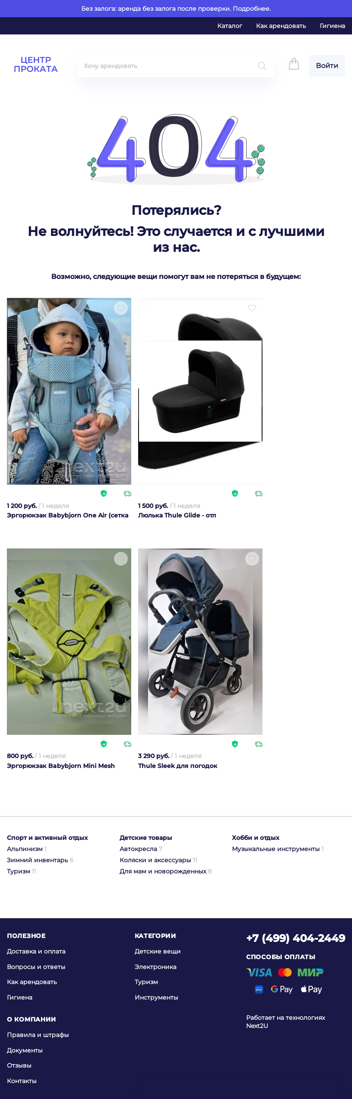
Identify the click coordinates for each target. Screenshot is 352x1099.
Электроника (155, 966)
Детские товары (146, 838)
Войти (327, 66)
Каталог (229, 26)
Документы (25, 1050)
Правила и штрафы (38, 1035)
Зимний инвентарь (40, 860)
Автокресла (141, 849)
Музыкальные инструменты (278, 849)
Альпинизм (26, 849)
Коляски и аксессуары (158, 860)
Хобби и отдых (255, 838)
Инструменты (156, 997)
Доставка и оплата (36, 951)
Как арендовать (281, 26)
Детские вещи (158, 951)
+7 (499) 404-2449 (295, 938)
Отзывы (19, 1065)
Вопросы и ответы (36, 966)
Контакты (22, 1081)
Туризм (21, 871)
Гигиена (332, 26)
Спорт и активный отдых (47, 838)
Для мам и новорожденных (166, 871)
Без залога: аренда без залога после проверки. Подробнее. (176, 8)
